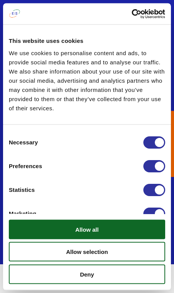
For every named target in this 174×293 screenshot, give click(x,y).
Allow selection (87, 252)
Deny (87, 274)
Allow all (87, 229)
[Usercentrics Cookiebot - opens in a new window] (131, 14)
